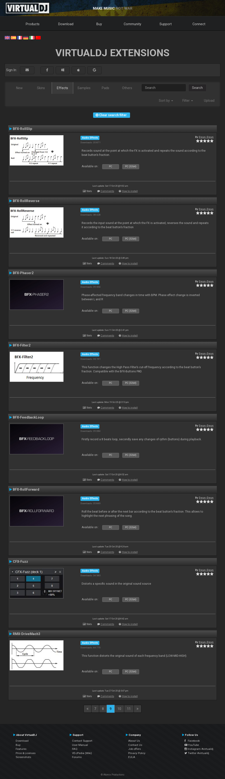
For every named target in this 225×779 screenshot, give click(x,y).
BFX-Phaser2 (23, 273)
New (19, 88)
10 (119, 709)
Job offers (134, 749)
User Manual (80, 745)
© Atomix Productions (112, 774)
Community (132, 24)
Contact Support (82, 740)
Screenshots (23, 757)
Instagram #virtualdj (199, 749)
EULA (131, 757)
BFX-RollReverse (26, 201)
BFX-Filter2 (21, 345)
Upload (209, 100)
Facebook (192, 740)
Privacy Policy (136, 753)
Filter (187, 100)
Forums (77, 757)
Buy (99, 24)
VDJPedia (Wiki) (82, 753)
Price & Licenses (26, 753)
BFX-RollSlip (22, 129)
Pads (105, 88)
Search (197, 88)
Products (33, 24)
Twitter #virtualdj (197, 753)
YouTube (192, 745)
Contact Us (135, 745)
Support (166, 24)
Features (21, 749)
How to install (130, 191)
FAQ (74, 749)
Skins (41, 88)
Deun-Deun (206, 137)
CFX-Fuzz (20, 561)
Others (127, 88)
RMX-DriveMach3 (26, 634)
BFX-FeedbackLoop (28, 417)
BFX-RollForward (26, 489)
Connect (198, 24)
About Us (134, 740)
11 (129, 709)
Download (65, 24)
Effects (62, 88)
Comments (107, 191)
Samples (84, 88)
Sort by (166, 100)
